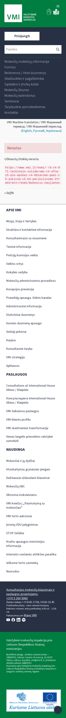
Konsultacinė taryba (19, 349)
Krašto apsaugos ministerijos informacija (25, 543)
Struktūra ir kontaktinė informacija (29, 230)
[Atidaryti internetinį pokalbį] (58, 710)
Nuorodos (12, 571)
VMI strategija (15, 357)
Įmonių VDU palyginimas (22, 524)
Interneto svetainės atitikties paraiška (31, 554)
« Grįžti (9, 193)
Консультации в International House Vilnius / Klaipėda (30, 400)
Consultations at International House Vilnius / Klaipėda (30, 387)
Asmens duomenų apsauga (24, 323)
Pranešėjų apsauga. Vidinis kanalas (29, 298)
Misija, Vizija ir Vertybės (21, 221)
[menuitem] (26, 61)
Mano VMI (30, 615)
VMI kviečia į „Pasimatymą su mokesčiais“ (25, 505)
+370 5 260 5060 (17, 598)
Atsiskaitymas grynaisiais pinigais (28, 469)
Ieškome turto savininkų (22, 563)
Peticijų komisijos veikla (22, 255)
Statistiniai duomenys (20, 315)
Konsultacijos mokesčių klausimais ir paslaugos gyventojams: (30, 592)
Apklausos (13, 366)
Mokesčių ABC (15, 486)
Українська (53, 131)
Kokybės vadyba (16, 272)
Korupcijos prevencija (20, 289)
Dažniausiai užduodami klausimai (28, 478)
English (27, 131)
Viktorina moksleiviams (21, 495)
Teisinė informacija (18, 247)
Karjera (11, 340)
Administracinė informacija (24, 306)
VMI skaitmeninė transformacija (27, 428)
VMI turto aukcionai (19, 516)
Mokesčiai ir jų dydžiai (20, 461)
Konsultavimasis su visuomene (26, 238)
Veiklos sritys (14, 264)
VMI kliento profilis (18, 419)
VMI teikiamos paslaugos (22, 411)
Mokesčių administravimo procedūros (31, 281)
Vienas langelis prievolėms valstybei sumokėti (29, 438)
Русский (38, 131)
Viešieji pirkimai (16, 332)
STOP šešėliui (15, 533)
